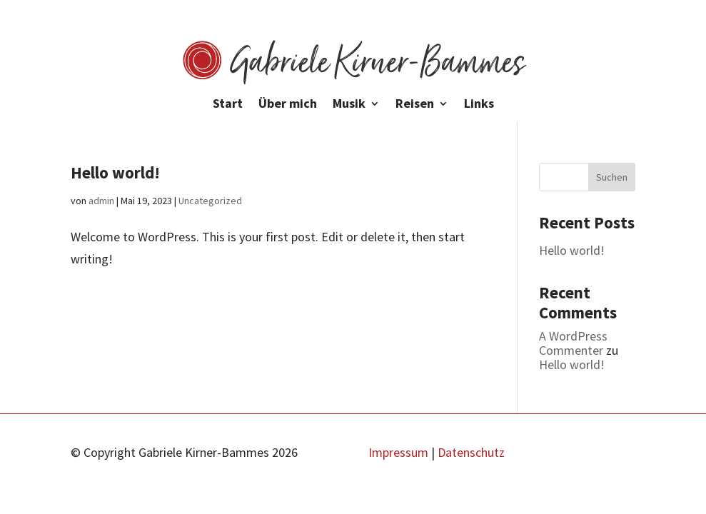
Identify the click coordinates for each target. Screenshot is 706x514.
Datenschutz (471, 452)
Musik (349, 105)
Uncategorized (210, 200)
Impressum (398, 452)
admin (101, 200)
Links (479, 105)
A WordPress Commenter (573, 343)
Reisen (414, 105)
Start (228, 105)
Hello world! (115, 172)
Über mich (287, 105)
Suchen (611, 177)
